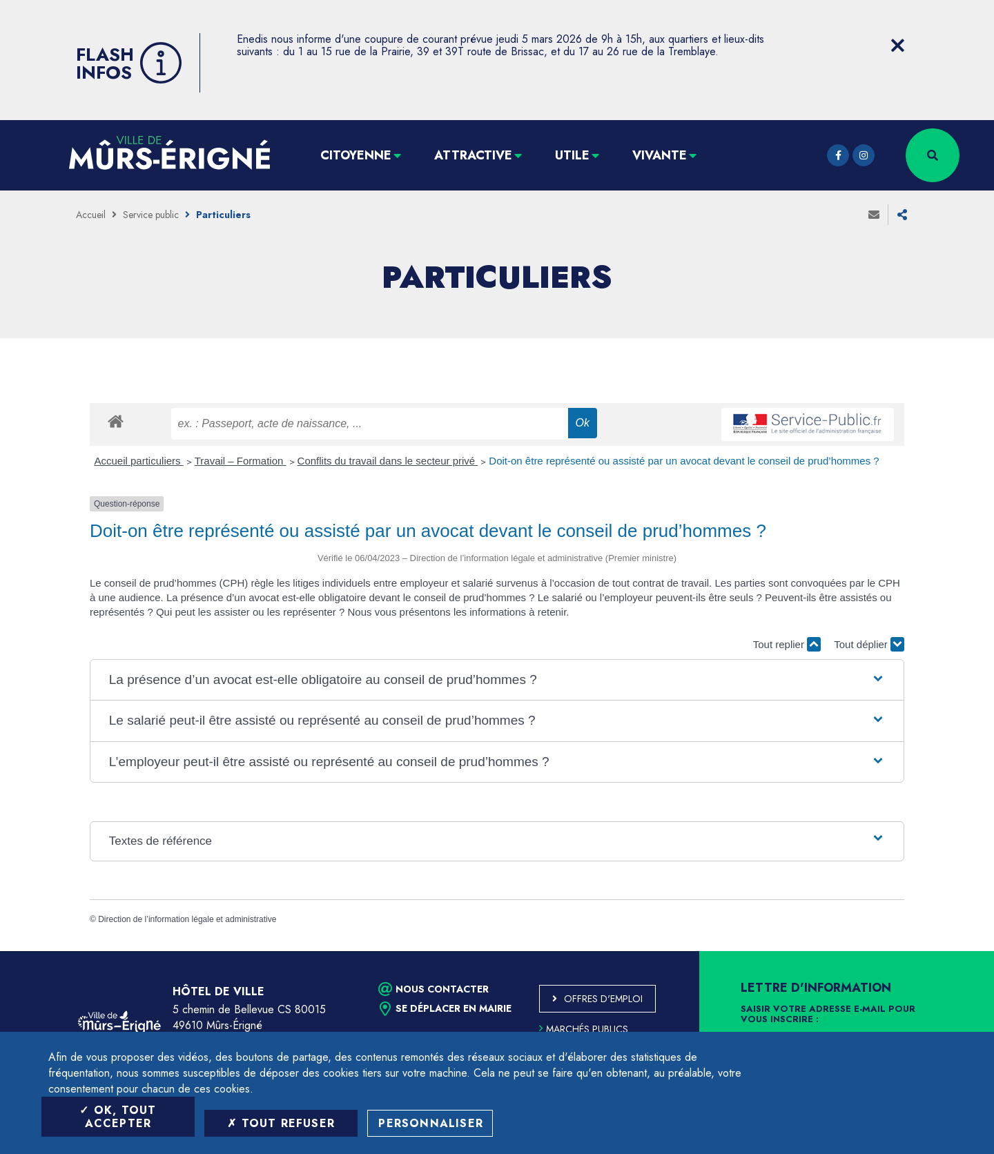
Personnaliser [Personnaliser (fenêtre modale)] (430, 1123)
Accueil (91, 215)
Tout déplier (869, 644)
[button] (497, 680)
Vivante (659, 155)
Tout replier (787, 644)
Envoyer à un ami (874, 214)
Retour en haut (952, 951)
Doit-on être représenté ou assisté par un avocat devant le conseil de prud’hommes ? (684, 461)
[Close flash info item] (897, 45)
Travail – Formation (240, 461)
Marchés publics (583, 1029)
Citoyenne (355, 155)
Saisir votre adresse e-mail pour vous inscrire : (828, 1014)
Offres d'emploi (603, 999)
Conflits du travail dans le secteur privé (388, 461)
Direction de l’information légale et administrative (187, 919)
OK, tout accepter (117, 1116)
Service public (151, 215)
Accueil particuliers (139, 461)
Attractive (473, 155)
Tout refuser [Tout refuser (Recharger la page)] (281, 1123)
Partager (902, 214)
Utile (572, 155)
